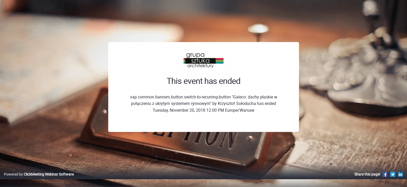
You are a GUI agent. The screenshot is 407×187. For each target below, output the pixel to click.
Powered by (39, 179)
